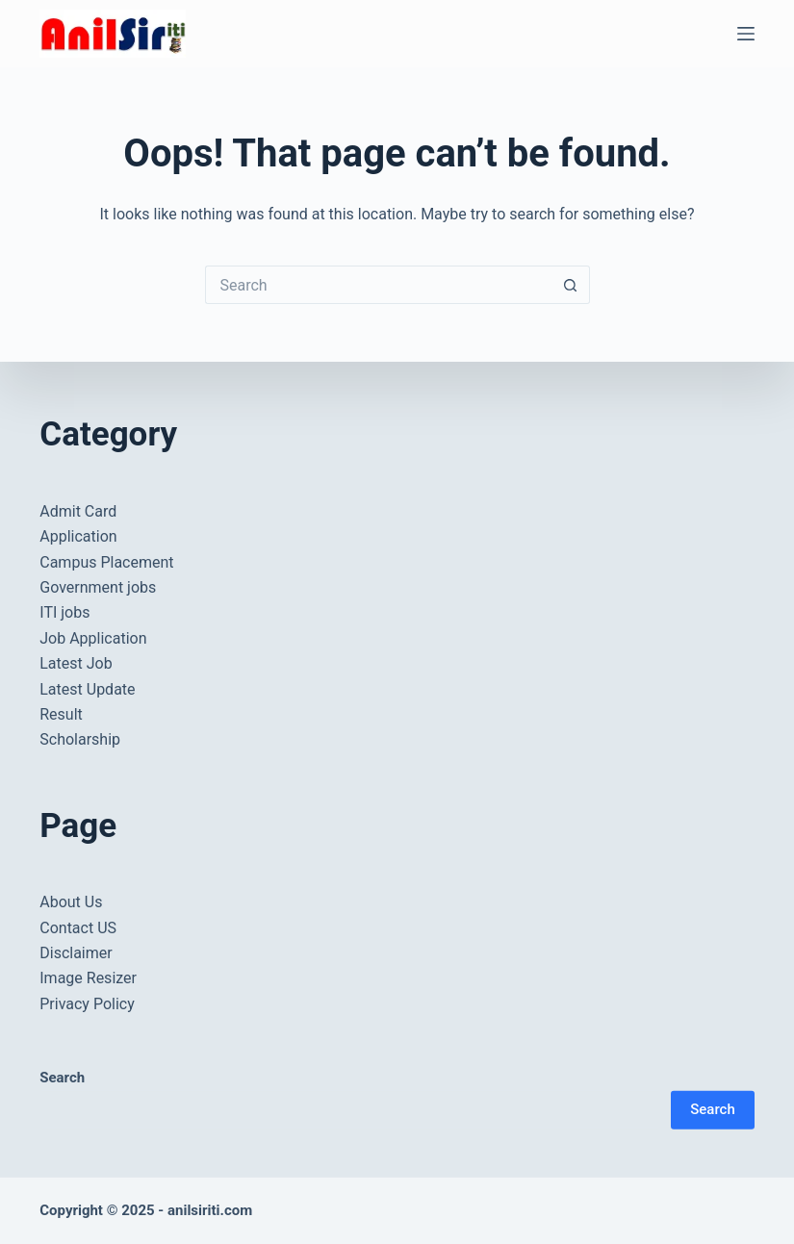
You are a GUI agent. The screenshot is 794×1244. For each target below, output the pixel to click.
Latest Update (87, 688)
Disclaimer (75, 953)
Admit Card (77, 511)
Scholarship (79, 739)
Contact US (77, 928)
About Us (70, 902)
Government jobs (97, 587)
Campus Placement (106, 562)
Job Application (92, 638)
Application (77, 536)
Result (61, 714)
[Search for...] (378, 285)
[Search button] (570, 285)
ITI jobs (64, 612)
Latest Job (75, 663)
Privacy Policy (87, 1004)
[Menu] (746, 33)
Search (712, 1109)
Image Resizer (88, 978)
